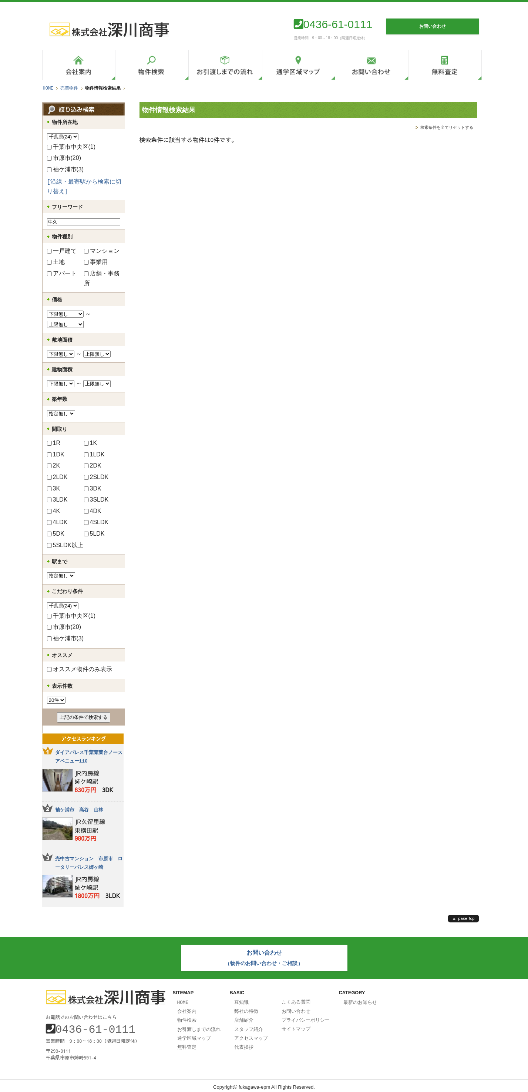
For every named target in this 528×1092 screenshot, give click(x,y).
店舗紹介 (243, 1017)
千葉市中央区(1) (71, 147)
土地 (56, 262)
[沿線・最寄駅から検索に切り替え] (84, 187)
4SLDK (96, 522)
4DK (92, 511)
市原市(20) (64, 158)
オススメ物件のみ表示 (79, 669)
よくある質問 (296, 1000)
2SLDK (96, 477)
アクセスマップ (251, 1035)
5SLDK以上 (65, 545)
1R (53, 443)
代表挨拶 (243, 1043)
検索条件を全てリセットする (446, 127)
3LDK (57, 499)
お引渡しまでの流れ (199, 1026)
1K (90, 443)
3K (53, 488)
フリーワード (67, 207)
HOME (48, 88)
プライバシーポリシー (306, 1017)
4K (53, 511)
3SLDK (96, 499)
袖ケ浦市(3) (65, 169)
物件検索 (186, 1017)
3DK (92, 488)
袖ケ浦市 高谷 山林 (79, 810)
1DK (55, 454)
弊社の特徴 (246, 1009)
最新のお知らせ (360, 1000)
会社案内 (186, 1009)
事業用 (96, 262)
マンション (102, 251)
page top (463, 918)
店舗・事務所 (102, 278)
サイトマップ (296, 1026)
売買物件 (69, 88)
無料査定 (186, 1043)
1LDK (94, 454)
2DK (92, 465)
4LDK (57, 522)
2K (53, 465)
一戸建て (62, 251)
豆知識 (241, 1000)
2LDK (57, 477)
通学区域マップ (194, 1035)
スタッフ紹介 (248, 1026)
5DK (55, 533)
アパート (62, 273)
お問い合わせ (296, 1009)
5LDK (94, 533)
